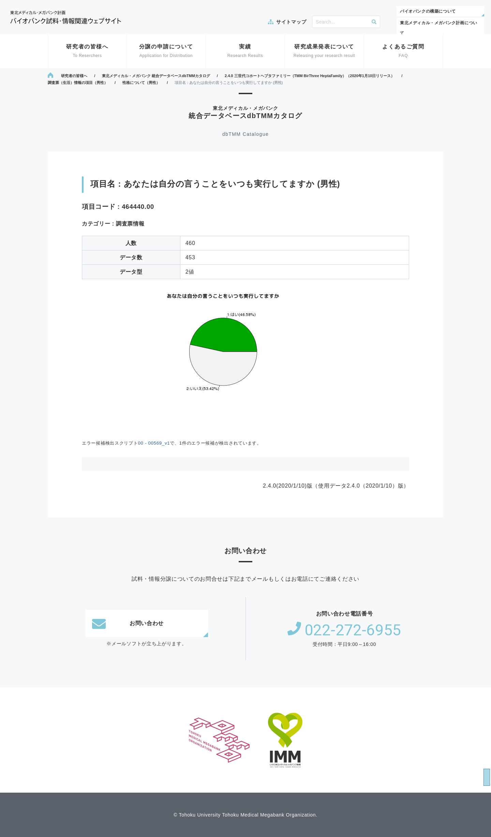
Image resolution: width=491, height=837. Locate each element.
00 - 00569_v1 (154, 443)
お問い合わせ (128, 623)
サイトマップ (291, 22)
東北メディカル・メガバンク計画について (438, 27)
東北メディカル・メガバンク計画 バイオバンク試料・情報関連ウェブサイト (65, 17)
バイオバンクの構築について (428, 11)
